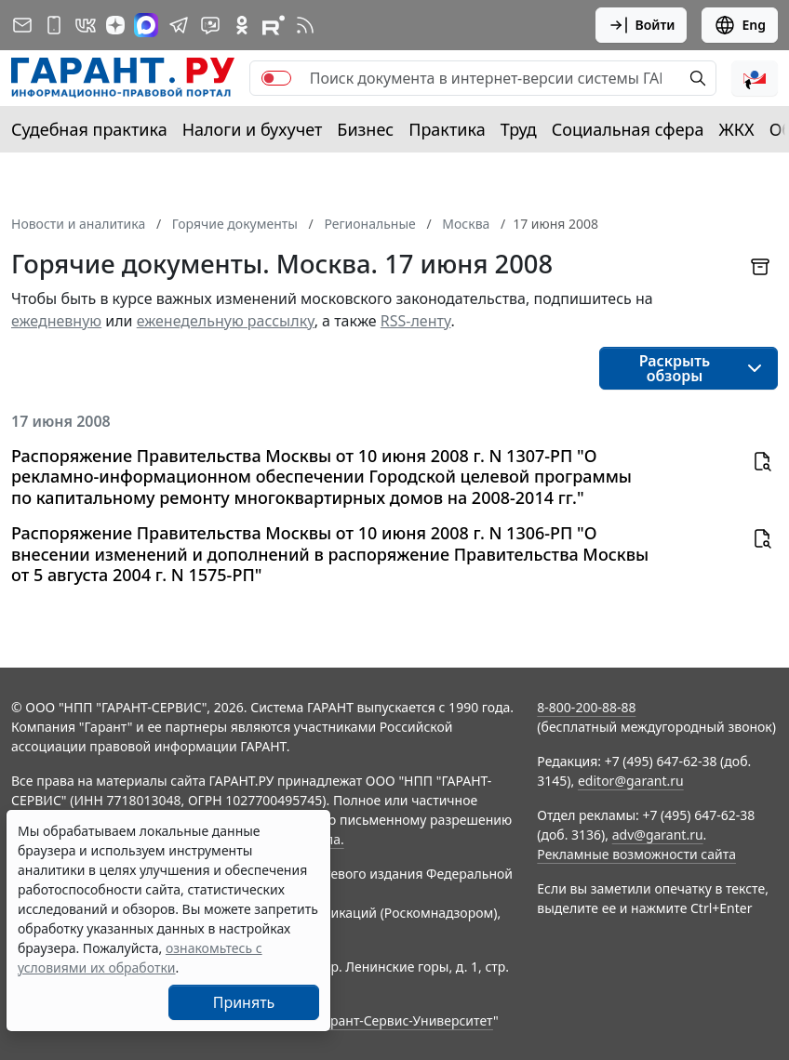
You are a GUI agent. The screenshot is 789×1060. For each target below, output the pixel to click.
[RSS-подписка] (305, 25)
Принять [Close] (244, 1002)
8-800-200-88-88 (586, 707)
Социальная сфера (628, 129)
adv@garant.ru (657, 834)
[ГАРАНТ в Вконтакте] (85, 25)
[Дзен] (115, 25)
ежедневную (56, 321)
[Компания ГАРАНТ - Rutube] (273, 25)
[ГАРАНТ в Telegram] (178, 25)
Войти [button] (641, 25)
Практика (446, 129)
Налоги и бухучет (252, 129)
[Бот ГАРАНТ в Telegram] (210, 25)
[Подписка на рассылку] (22, 25)
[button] (754, 78)
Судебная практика (89, 129)
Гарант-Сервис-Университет (405, 1020)
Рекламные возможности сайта (636, 854)
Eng (740, 25)
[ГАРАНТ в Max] (146, 25)
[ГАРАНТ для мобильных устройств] (54, 25)
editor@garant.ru (631, 780)
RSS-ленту (416, 321)
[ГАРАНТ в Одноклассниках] (242, 25)
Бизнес (365, 129)
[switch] (276, 78)
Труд (519, 129)
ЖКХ (737, 129)
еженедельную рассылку (225, 321)
